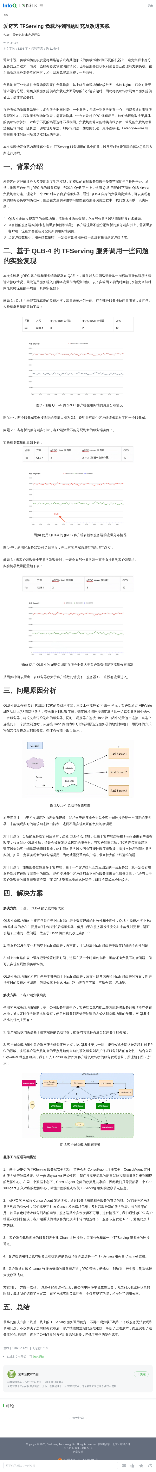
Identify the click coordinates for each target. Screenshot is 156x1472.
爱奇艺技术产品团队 (26, 35)
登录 (150, 5)
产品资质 (78, 1451)
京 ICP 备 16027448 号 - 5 (78, 1448)
